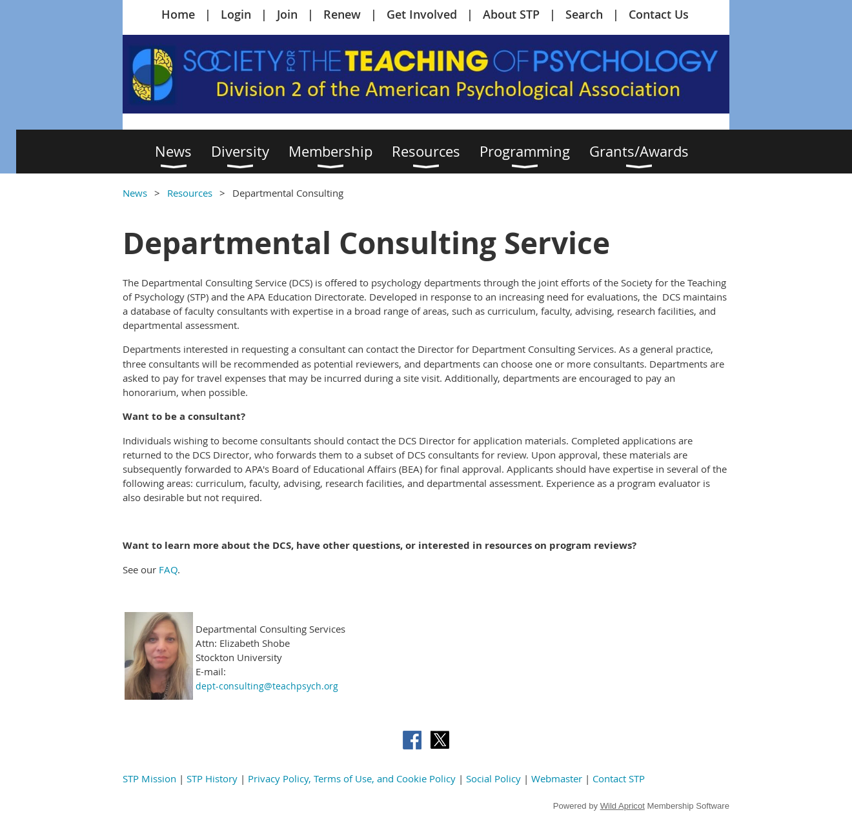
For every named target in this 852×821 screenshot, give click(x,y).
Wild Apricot (622, 806)
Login (236, 14)
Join (287, 14)
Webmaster (556, 778)
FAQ (168, 569)
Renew (342, 14)
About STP (511, 14)
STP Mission (149, 778)
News (135, 192)
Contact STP (619, 778)
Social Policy (493, 778)
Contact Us (659, 14)
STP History (212, 778)
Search (584, 14)
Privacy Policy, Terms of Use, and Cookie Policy (352, 778)
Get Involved (422, 14)
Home (178, 14)
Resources (189, 192)
